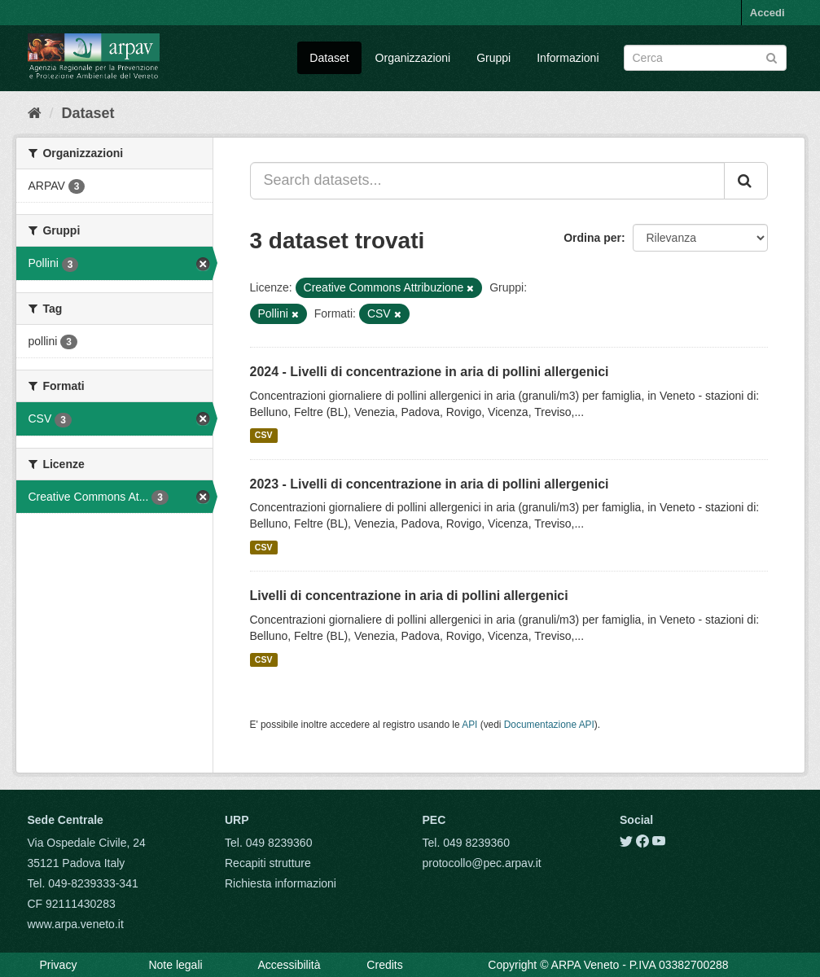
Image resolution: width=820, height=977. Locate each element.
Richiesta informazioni (280, 883)
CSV (264, 435)
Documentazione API (549, 724)
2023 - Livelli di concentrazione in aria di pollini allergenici (429, 484)
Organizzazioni (413, 57)
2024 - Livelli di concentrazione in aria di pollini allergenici (429, 372)
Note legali (175, 964)
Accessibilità (288, 964)
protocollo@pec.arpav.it (482, 863)
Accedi (767, 13)
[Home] (35, 113)
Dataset (329, 57)
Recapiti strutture (268, 863)
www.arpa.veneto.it (76, 924)
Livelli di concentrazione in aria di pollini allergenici (409, 595)
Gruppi (493, 57)
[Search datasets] (705, 58)
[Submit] (771, 57)
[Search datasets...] (487, 180)
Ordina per (592, 237)
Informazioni (568, 57)
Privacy (58, 964)
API (469, 724)
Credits (384, 964)
